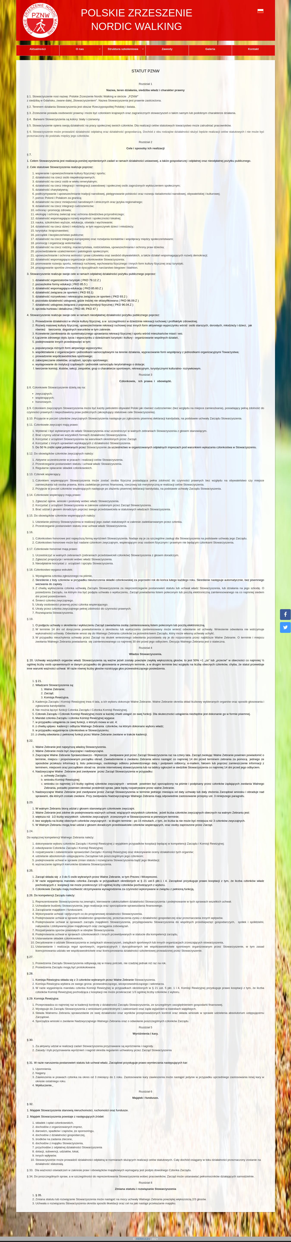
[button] (251, 10)
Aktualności (38, 49)
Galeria (210, 49)
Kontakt (253, 49)
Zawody (167, 49)
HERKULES (143, 1239)
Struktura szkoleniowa (126, 49)
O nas (88, 49)
